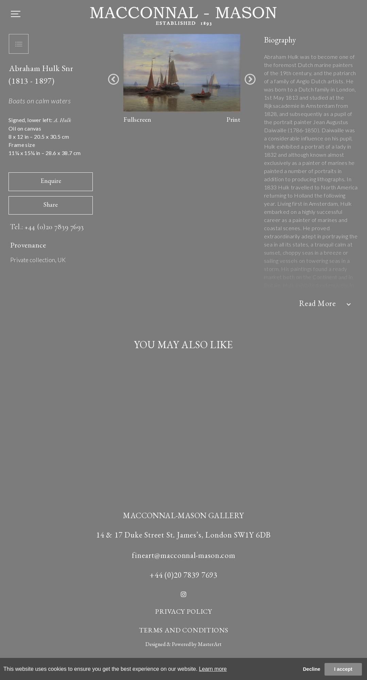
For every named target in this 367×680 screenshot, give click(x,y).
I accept (343, 669)
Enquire (50, 180)
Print (233, 119)
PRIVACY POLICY (183, 611)
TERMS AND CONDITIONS (183, 630)
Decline (311, 669)
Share (50, 204)
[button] (113, 79)
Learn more (213, 669)
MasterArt (210, 644)
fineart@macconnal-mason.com (183, 555)
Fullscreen (137, 119)
